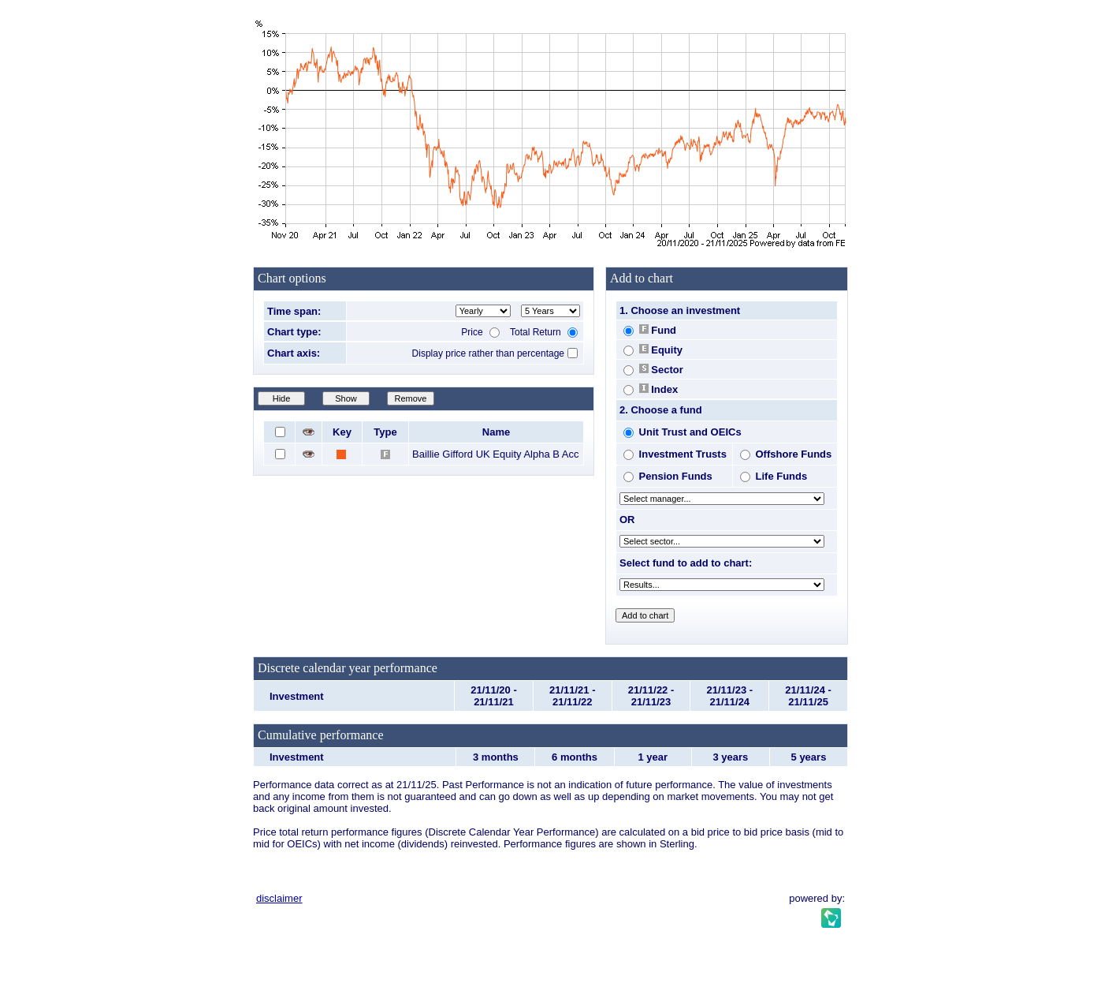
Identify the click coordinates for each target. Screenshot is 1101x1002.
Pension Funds (667, 476)
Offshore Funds (785, 454)
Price (480, 332)
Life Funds (773, 476)
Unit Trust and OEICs (682, 432)
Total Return (544, 332)
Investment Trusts (675, 454)
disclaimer (279, 898)
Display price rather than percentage (488, 353)
